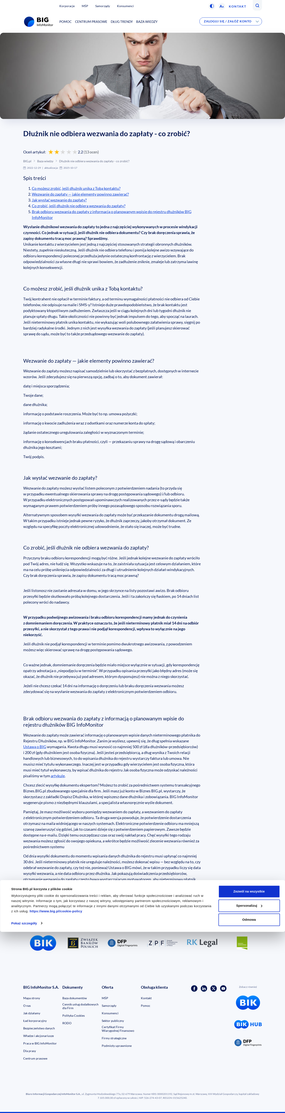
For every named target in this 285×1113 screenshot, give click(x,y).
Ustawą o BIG (34, 746)
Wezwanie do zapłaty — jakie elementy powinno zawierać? (80, 194)
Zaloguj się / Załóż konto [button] (227, 21)
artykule (58, 775)
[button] (211, 6)
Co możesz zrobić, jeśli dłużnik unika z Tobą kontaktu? (76, 188)
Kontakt (237, 6)
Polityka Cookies (73, 1015)
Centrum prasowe (91, 21)
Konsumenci (125, 6)
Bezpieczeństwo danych (39, 1028)
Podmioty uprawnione (117, 1045)
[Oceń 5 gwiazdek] (75, 152)
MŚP (85, 6)
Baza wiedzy (146, 21)
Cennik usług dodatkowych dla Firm (80, 1006)
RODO (66, 1023)
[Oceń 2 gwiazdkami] (57, 152)
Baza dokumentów (74, 998)
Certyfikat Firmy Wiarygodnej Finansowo (118, 1028)
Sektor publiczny (113, 1020)
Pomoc (65, 21)
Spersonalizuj (249, 1087)
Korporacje (67, 6)
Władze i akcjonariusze (38, 1036)
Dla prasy (29, 1051)
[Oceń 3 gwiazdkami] (63, 152)
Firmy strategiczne (114, 1038)
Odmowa (249, 1101)
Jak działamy (31, 1013)
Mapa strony (31, 998)
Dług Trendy (122, 21)
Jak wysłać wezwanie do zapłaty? (59, 200)
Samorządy (102, 6)
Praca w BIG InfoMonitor (40, 1043)
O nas (27, 1005)
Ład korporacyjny (35, 1020)
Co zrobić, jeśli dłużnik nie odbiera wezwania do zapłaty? (78, 205)
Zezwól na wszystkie (249, 1073)
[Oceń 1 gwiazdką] (51, 152)
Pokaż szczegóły (24, 1104)
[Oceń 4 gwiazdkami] (69, 152)
